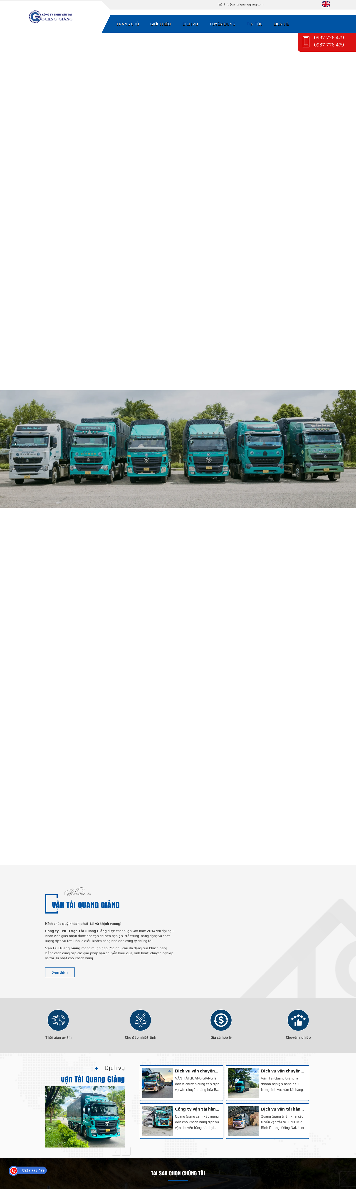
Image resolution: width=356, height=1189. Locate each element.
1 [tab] (221, 1132)
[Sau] (126, 1151)
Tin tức (254, 24)
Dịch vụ (190, 24)
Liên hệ (281, 24)
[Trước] (116, 1151)
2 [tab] (228, 1132)
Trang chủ (127, 24)
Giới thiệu (160, 24)
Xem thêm (60, 972)
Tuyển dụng (222, 24)
